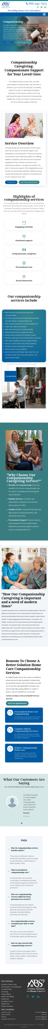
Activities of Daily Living (9, 984)
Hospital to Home (7, 1001)
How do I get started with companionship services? (21, 944)
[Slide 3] (26, 823)
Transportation (6, 994)
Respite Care (5, 1004)
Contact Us (8, 42)
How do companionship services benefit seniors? (24, 849)
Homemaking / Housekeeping (11, 987)
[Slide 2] (24, 823)
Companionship (6, 989)
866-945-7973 (36, 3)
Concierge (4, 992)
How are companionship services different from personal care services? (21, 896)
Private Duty (5, 999)
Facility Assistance (7, 1006)
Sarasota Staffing (24, 1014)
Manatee (24, 1017)
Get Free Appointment (23, 42)
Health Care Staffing (7, 996)
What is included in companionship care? (20, 871)
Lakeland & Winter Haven (24, 1019)
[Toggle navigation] (44, 14)
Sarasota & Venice (24, 1012)
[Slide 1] (21, 823)
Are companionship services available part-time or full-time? (23, 923)
